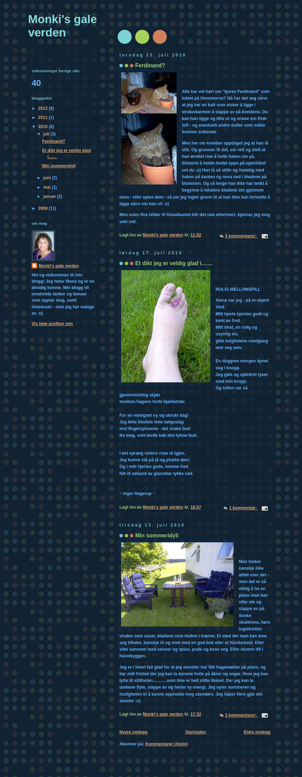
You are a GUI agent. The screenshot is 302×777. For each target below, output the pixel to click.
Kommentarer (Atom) (166, 744)
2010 (43, 126)
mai (47, 187)
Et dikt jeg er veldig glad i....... (173, 263)
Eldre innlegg (257, 732)
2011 (43, 117)
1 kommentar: (243, 507)
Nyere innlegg (133, 732)
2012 (43, 108)
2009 (43, 208)
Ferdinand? (150, 65)
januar (50, 196)
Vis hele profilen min (52, 323)
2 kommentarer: (241, 236)
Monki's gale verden (62, 26)
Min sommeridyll (156, 535)
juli (47, 134)
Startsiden (195, 732)
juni (47, 177)
